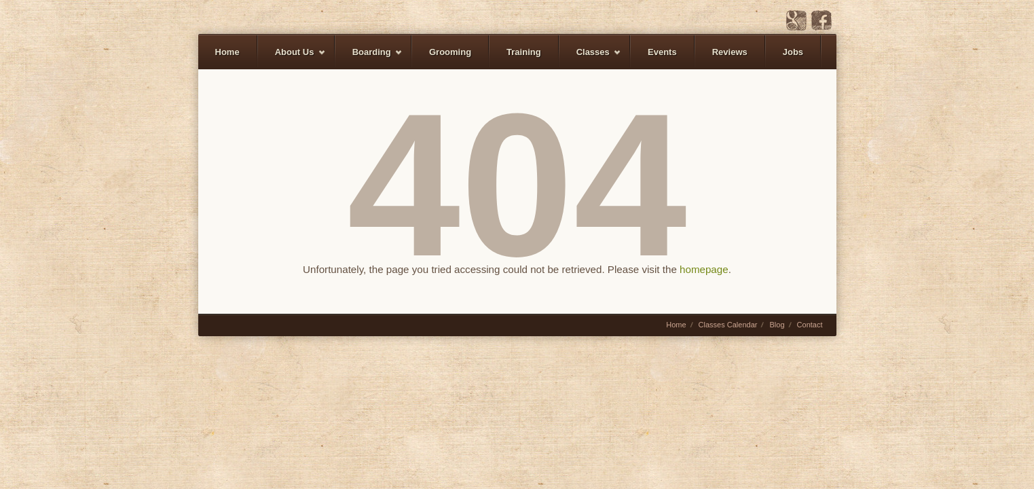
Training (523, 52)
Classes (590, 58)
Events (662, 52)
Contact (810, 325)
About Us (292, 58)
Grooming (450, 52)
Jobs (793, 52)
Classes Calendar (728, 325)
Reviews (729, 52)
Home (227, 52)
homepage (704, 269)
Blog (776, 325)
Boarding (369, 58)
